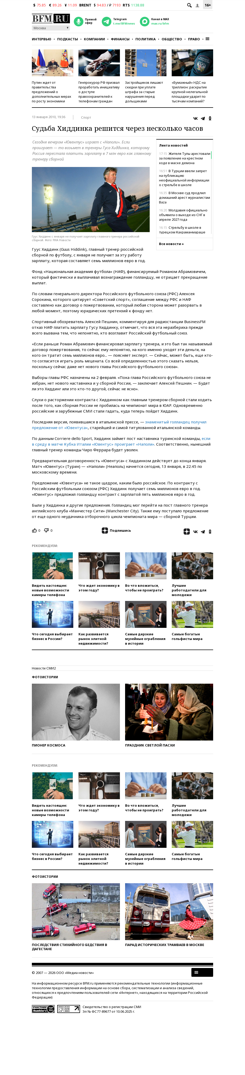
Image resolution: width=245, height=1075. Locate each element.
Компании (94, 39)
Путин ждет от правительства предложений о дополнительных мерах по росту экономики (51, 91)
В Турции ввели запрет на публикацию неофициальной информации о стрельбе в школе (184, 178)
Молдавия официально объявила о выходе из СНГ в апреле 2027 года (183, 215)
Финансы (120, 39)
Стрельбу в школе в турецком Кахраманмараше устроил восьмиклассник (182, 232)
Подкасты (67, 39)
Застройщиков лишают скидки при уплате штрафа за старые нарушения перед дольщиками (144, 91)
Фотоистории (45, 677)
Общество (172, 39)
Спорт (86, 117)
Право (194, 39)
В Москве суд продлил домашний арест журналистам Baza (184, 197)
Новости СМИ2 (44, 668)
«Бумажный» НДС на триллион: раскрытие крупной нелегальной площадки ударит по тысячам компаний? (190, 91)
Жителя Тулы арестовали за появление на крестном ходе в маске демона (184, 158)
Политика (145, 39)
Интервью (41, 39)
